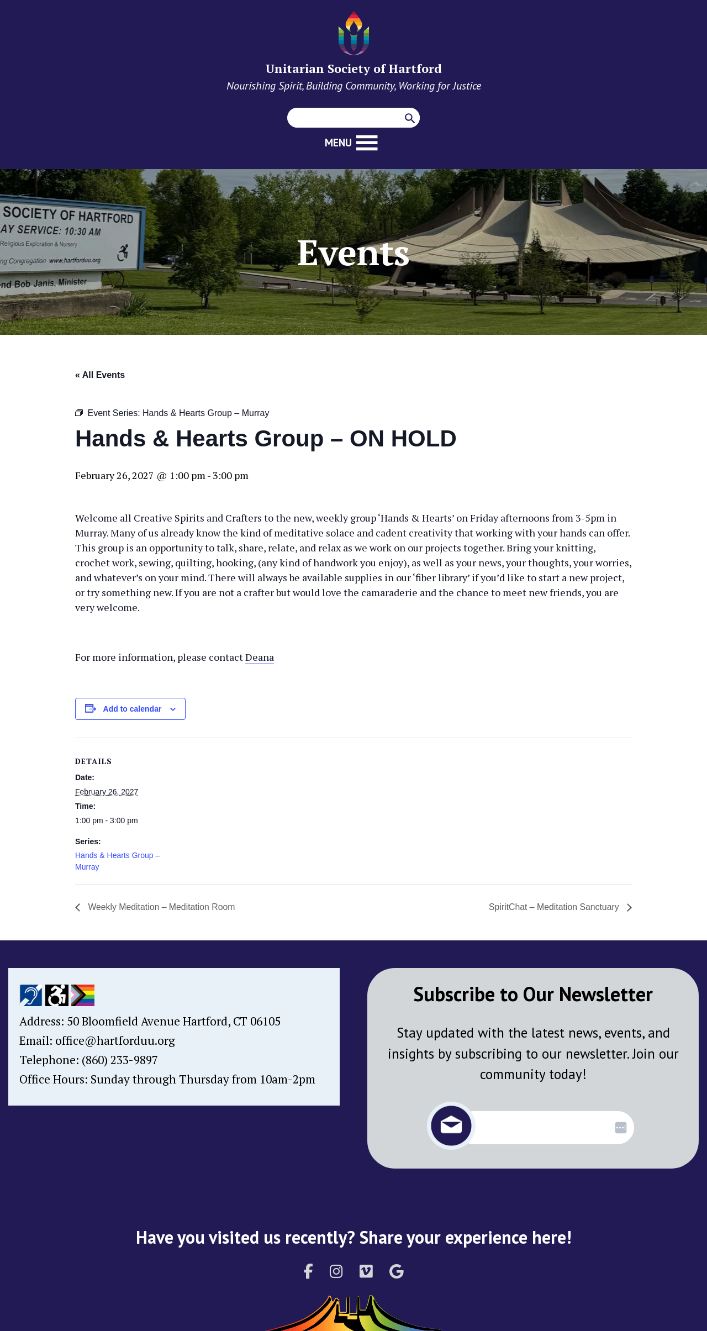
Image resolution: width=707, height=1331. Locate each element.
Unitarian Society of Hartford (354, 68)
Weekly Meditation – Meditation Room (161, 907)
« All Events (100, 375)
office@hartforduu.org (115, 1040)
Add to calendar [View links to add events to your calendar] (132, 708)
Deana (259, 657)
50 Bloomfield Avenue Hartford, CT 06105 (174, 1021)
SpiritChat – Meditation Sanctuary (554, 907)
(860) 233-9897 (120, 1059)
